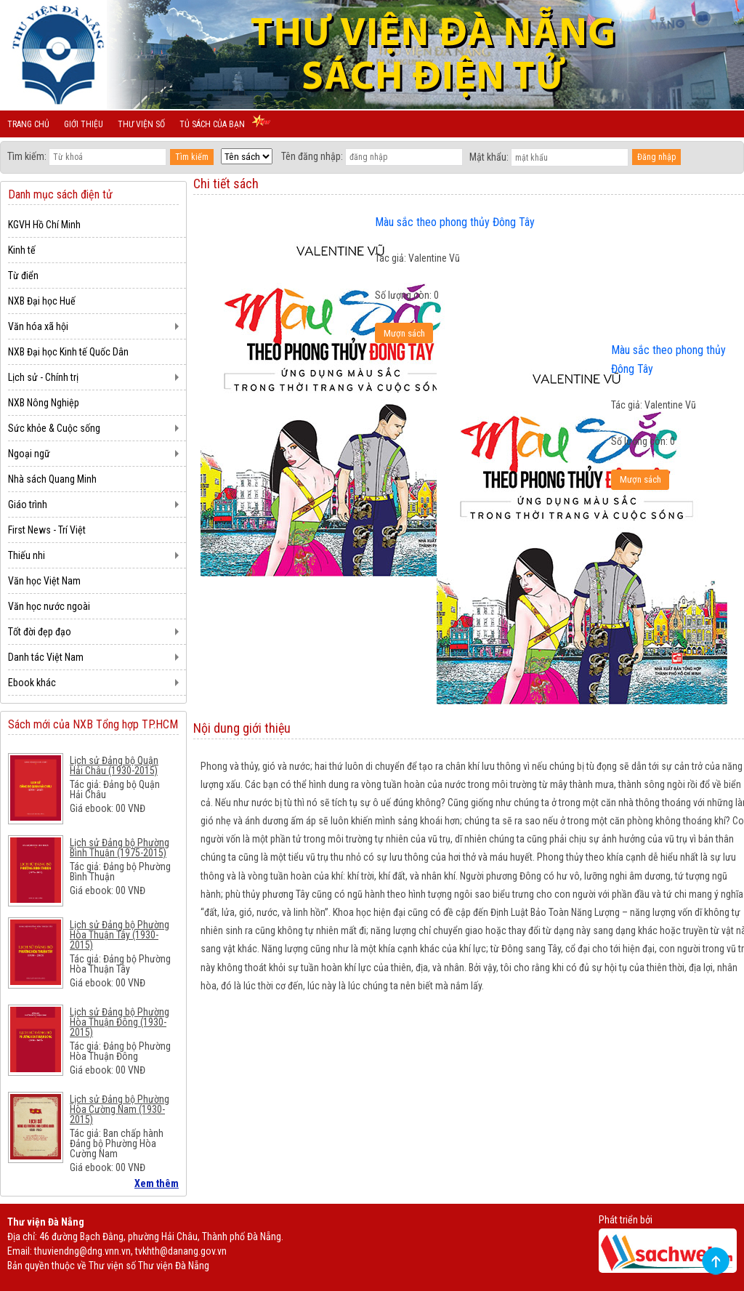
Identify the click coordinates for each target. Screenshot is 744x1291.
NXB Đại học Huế (42, 301)
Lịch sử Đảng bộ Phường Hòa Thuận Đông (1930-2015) (119, 1022)
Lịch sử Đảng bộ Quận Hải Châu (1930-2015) (114, 765)
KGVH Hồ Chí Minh (44, 224)
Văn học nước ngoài (49, 606)
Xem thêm (156, 1183)
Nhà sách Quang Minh (52, 479)
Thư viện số (141, 124)
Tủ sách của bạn (212, 124)
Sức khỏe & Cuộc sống (54, 428)
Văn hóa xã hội (38, 326)
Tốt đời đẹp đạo (39, 632)
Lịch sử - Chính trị (43, 377)
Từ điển (23, 275)
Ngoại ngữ (29, 453)
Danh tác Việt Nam (46, 657)
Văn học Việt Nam (44, 581)
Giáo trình (27, 504)
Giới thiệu (83, 124)
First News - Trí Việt (47, 530)
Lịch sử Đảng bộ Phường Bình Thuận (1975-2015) (119, 847)
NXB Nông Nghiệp (43, 403)
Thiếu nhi (26, 555)
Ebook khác (32, 682)
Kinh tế (22, 250)
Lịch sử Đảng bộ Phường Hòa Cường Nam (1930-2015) (119, 1109)
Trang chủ (28, 124)
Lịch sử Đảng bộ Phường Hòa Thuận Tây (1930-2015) (119, 935)
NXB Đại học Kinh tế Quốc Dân (68, 352)
